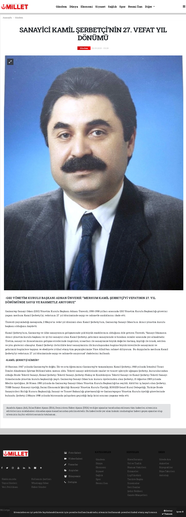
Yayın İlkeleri (9, 483)
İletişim (70, 482)
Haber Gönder (38, 486)
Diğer (149, 6)
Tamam (167, 513)
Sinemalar (133, 483)
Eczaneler (132, 471)
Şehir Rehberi (135, 491)
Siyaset (100, 6)
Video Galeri (73, 458)
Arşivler (71, 470)
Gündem (61, 6)
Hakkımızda (9, 479)
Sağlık (112, 6)
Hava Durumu (134, 459)
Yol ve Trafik (134, 463)
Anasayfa (7, 17)
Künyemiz (72, 476)
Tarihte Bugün (135, 479)
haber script (6, 513)
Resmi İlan (135, 6)
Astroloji (164, 475)
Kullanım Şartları (41, 479)
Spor (122, 6)
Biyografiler (166, 467)
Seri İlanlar (133, 487)
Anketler (164, 463)
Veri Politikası (10, 486)
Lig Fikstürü (134, 475)
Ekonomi (87, 6)
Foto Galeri (72, 452)
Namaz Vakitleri (136, 467)
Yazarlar (71, 464)
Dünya (73, 6)
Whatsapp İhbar (40, 483)
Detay (168, 510)
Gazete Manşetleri (137, 495)
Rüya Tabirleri (167, 471)
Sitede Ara (165, 459)
